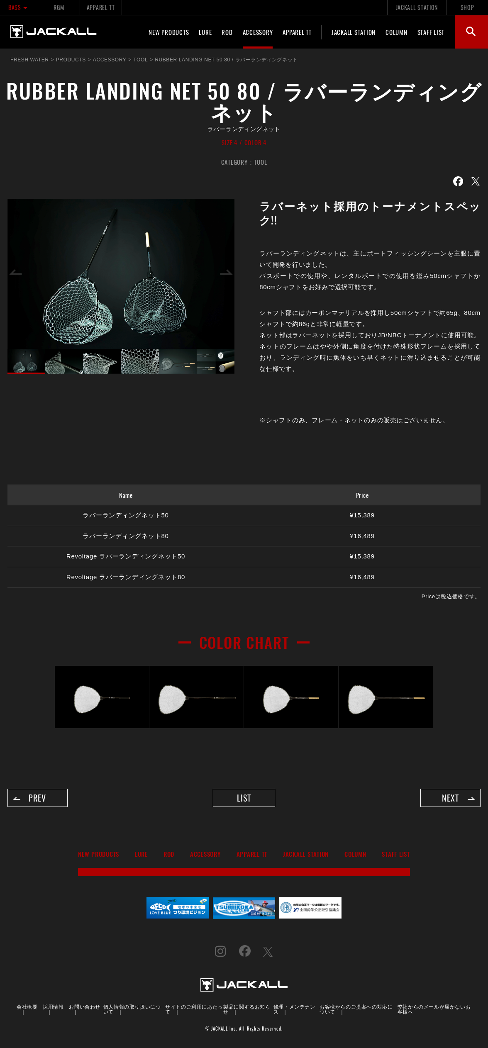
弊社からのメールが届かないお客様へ (434, 1009)
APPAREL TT (101, 7)
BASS (18, 7)
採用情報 (53, 1006)
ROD (227, 32)
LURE (205, 32)
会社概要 (27, 1006)
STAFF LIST (431, 32)
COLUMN (396, 32)
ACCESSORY (258, 32)
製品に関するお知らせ (246, 1009)
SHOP (467, 7)
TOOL (260, 161)
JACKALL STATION (417, 7)
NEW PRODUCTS (169, 32)
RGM (59, 7)
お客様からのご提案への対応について (356, 1009)
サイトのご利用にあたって (194, 1009)
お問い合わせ (84, 1006)
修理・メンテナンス (294, 1009)
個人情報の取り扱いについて (132, 1009)
